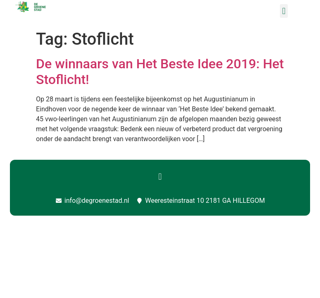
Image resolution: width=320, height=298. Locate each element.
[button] (284, 11)
